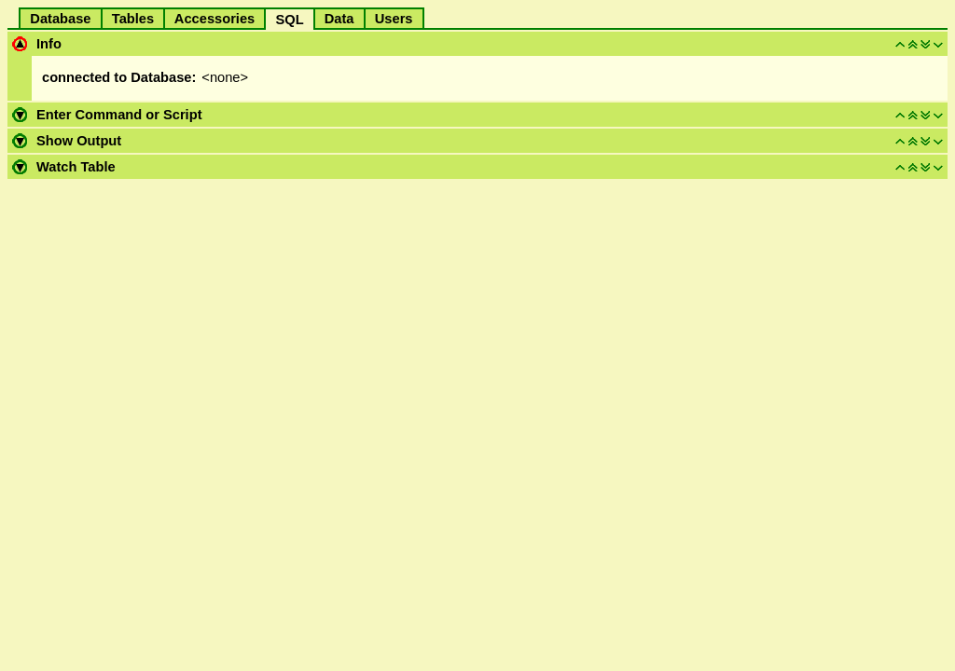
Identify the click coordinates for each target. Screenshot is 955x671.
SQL (289, 19)
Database (60, 18)
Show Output (78, 140)
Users (394, 18)
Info (49, 43)
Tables (133, 18)
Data (339, 18)
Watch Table (76, 166)
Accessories (214, 18)
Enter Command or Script (119, 114)
